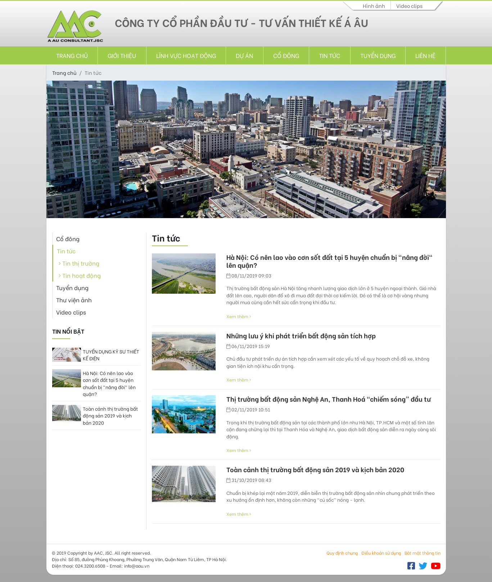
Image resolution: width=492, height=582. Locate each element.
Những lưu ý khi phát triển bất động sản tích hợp (301, 335)
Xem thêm (238, 316)
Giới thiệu (122, 55)
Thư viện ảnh (74, 299)
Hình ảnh (374, 5)
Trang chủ (72, 55)
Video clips (409, 5)
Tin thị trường (79, 263)
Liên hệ (425, 55)
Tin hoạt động (80, 275)
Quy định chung (342, 553)
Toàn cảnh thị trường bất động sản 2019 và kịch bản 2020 (110, 415)
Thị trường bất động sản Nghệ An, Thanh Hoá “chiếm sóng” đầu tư (328, 398)
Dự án (244, 55)
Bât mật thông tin (423, 553)
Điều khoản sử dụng (381, 553)
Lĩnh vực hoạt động (186, 55)
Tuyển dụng (378, 55)
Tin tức (329, 55)
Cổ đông (286, 55)
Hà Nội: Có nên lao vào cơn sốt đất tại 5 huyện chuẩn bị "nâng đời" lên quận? (109, 383)
